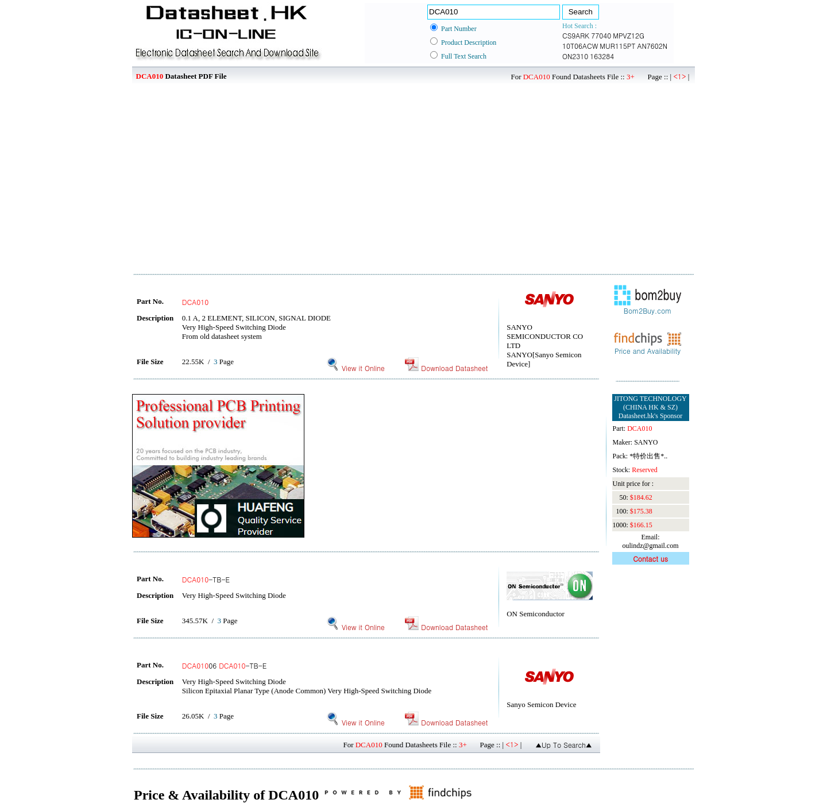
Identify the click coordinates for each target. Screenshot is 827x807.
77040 (601, 35)
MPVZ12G (628, 35)
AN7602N (652, 46)
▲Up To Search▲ (563, 745)
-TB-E (206, 579)
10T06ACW (580, 46)
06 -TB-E (224, 665)
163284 (602, 56)
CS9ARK (575, 35)
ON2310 (575, 56)
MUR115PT (617, 46)
